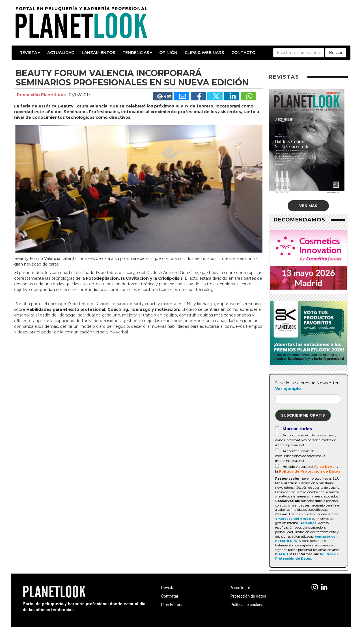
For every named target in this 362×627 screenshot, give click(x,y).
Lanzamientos (98, 52)
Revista (30, 52)
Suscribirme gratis (303, 415)
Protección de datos (248, 596)
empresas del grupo (293, 519)
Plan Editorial (172, 604)
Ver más (308, 205)
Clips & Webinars (204, 52)
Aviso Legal (325, 466)
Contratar (169, 596)
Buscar (335, 52)
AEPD (283, 554)
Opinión (168, 52)
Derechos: (308, 523)
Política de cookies (246, 604)
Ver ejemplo (288, 388)
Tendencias (137, 52)
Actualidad (60, 52)
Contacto (243, 52)
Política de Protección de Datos (309, 471)
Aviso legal (240, 587)
